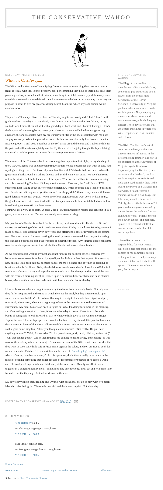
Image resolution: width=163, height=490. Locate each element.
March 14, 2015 (27, 434)
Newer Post (11, 470)
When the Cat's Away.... (23, 80)
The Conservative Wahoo (81, 17)
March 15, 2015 (27, 454)
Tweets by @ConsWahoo (55, 470)
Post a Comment (14, 464)
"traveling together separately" (88, 351)
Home (73, 470)
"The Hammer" (23, 422)
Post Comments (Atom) (33, 478)
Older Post (106, 470)
